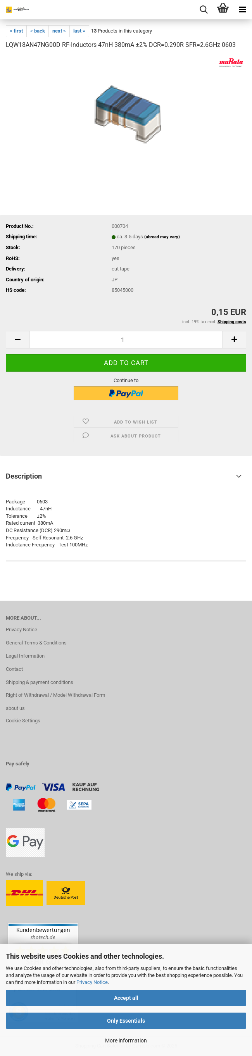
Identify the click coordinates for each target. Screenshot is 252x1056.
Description (24, 476)
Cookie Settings (23, 721)
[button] (17, 339)
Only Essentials (126, 1021)
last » (79, 31)
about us (15, 708)
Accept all (126, 998)
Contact (14, 669)
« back (37, 31)
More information (126, 1040)
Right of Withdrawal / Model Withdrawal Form (55, 695)
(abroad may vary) (162, 236)
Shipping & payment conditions (39, 682)
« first (16, 31)
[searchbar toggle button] (203, 9)
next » (59, 31)
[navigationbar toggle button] (242, 9)
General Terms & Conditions (36, 643)
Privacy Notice (92, 982)
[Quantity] (126, 339)
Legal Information (25, 656)
